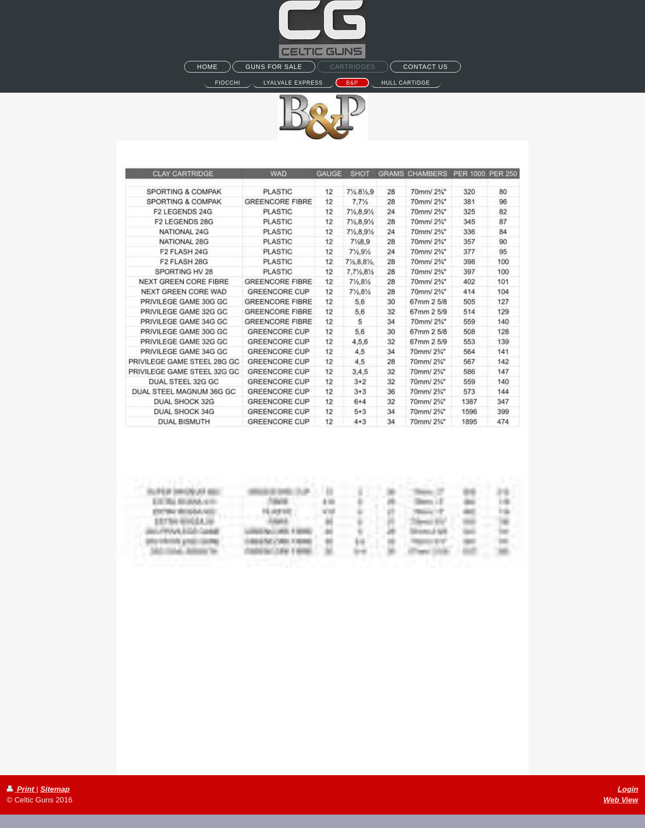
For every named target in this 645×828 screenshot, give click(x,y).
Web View (620, 800)
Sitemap (55, 789)
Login (628, 789)
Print (21, 789)
